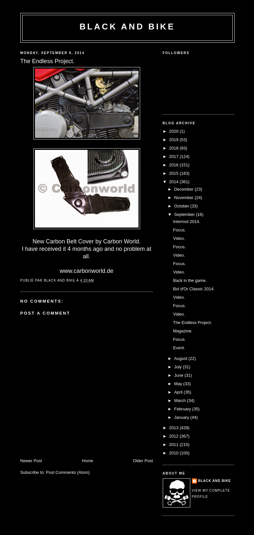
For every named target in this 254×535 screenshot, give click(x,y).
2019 (174, 139)
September (185, 214)
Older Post (143, 460)
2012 (174, 436)
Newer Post (31, 460)
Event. (179, 347)
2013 (174, 427)
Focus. (179, 230)
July (178, 366)
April (179, 392)
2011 (174, 444)
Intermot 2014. (186, 221)
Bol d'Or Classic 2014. (194, 288)
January (182, 417)
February (183, 409)
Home (87, 460)
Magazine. (183, 331)
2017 (174, 156)
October (182, 206)
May (178, 383)
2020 (174, 131)
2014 (174, 181)
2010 (174, 453)
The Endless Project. (192, 322)
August (181, 358)
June (179, 375)
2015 (174, 173)
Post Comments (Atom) (68, 472)
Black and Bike (127, 26)
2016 (174, 164)
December (184, 189)
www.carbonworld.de (86, 271)
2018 (174, 148)
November (184, 197)
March (180, 400)
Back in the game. (190, 280)
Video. (179, 238)
